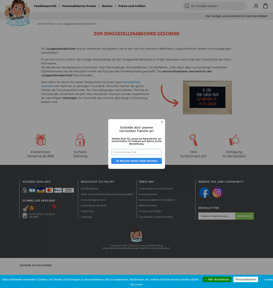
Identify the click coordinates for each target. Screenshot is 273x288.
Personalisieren (245, 279)
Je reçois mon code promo (136, 160)
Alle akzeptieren (217, 279)
